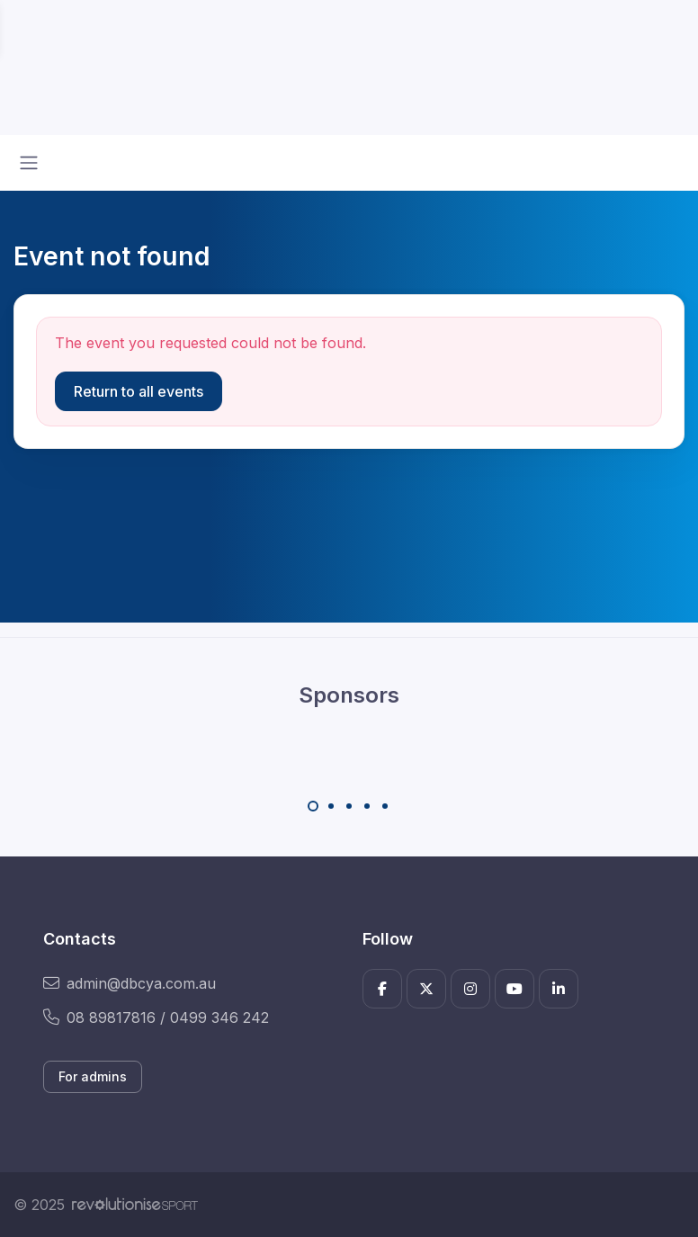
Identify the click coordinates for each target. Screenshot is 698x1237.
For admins (92, 1076)
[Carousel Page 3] (349, 806)
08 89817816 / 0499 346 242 (156, 1017)
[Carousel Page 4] (367, 806)
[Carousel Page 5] (385, 806)
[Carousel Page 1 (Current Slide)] (313, 806)
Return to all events (138, 391)
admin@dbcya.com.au (129, 983)
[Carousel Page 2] (331, 806)
